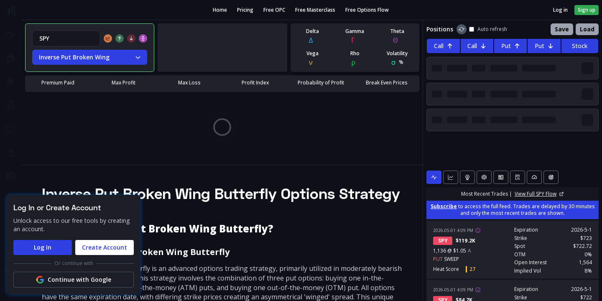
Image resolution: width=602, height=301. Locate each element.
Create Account (104, 247)
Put (510, 46)
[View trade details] (478, 230)
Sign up (586, 9)
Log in (560, 10)
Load (587, 29)
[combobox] (66, 38)
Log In (42, 247)
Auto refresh (488, 29)
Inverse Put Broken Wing (89, 57)
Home (220, 10)
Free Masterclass (315, 10)
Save (562, 29)
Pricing (245, 10)
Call (443, 46)
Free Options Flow (367, 10)
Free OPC (274, 10)
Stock (579, 46)
